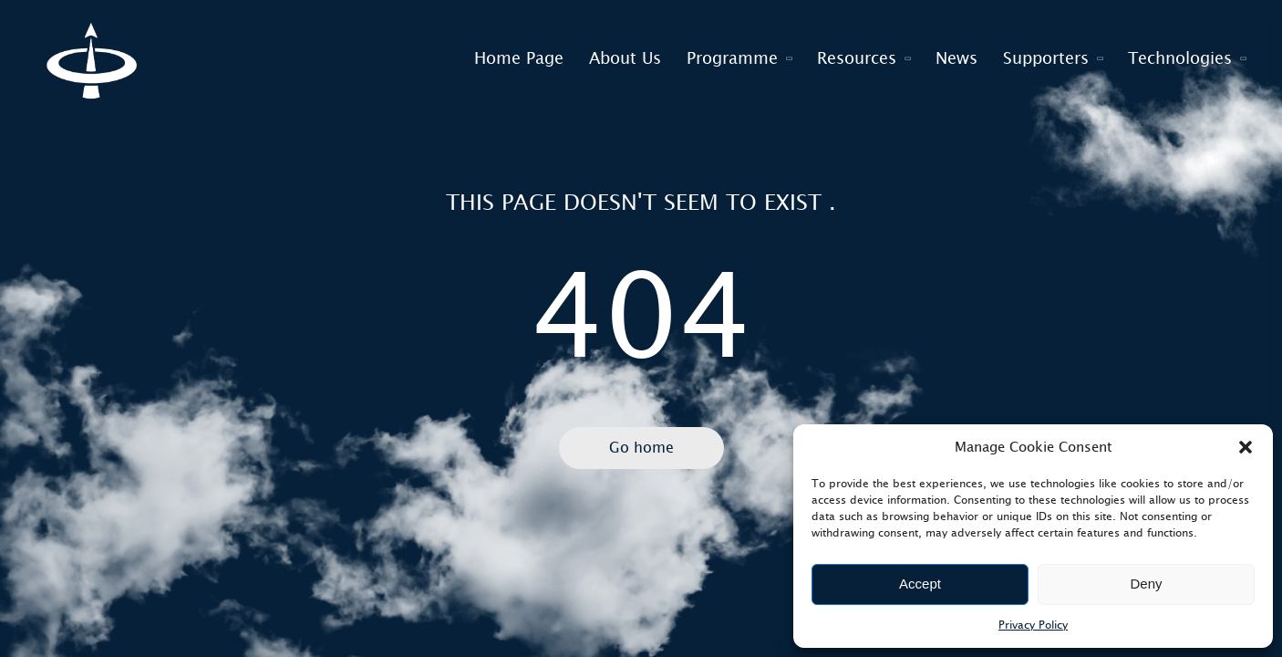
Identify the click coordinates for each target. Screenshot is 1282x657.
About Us (625, 58)
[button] (1245, 447)
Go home (641, 447)
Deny (1146, 583)
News (956, 58)
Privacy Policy (1033, 625)
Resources (856, 58)
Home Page (518, 58)
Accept (920, 583)
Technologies (1180, 58)
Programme (732, 58)
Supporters (1046, 58)
